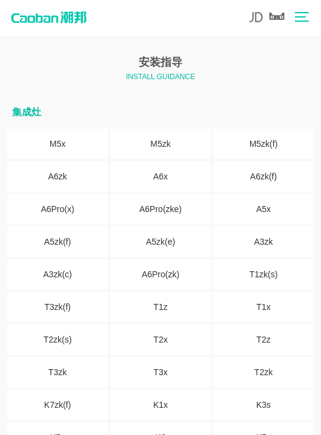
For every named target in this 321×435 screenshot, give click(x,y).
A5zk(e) (160, 241)
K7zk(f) (57, 405)
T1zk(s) (264, 274)
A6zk (57, 176)
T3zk (57, 372)
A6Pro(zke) (160, 209)
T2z (263, 339)
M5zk (160, 144)
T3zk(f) (57, 307)
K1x (160, 405)
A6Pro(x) (57, 209)
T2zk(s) (58, 339)
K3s (263, 405)
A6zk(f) (263, 176)
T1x (263, 307)
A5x (263, 209)
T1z (160, 307)
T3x (160, 372)
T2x (160, 339)
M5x (57, 144)
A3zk (263, 241)
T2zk (263, 372)
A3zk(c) (57, 274)
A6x (160, 176)
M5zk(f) (264, 144)
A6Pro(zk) (160, 274)
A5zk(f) (57, 241)
